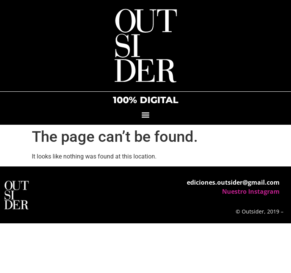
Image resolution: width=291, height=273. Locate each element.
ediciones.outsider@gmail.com (233, 182)
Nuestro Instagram (251, 191)
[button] (145, 114)
